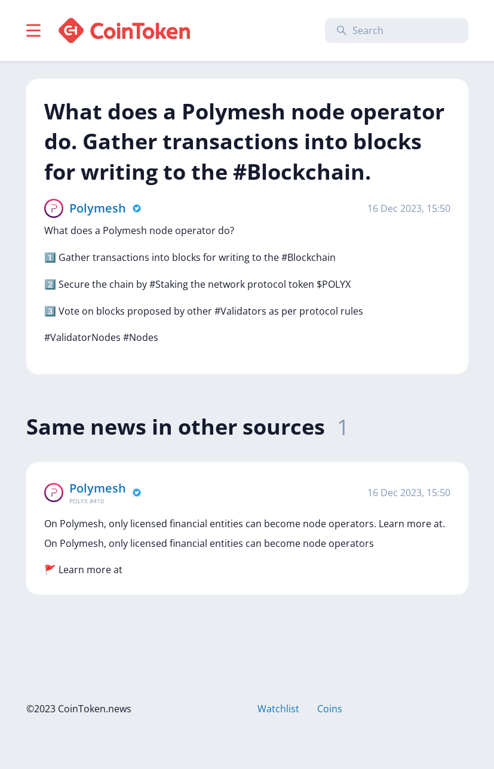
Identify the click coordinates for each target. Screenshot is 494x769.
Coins (329, 708)
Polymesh (97, 208)
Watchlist (278, 708)
